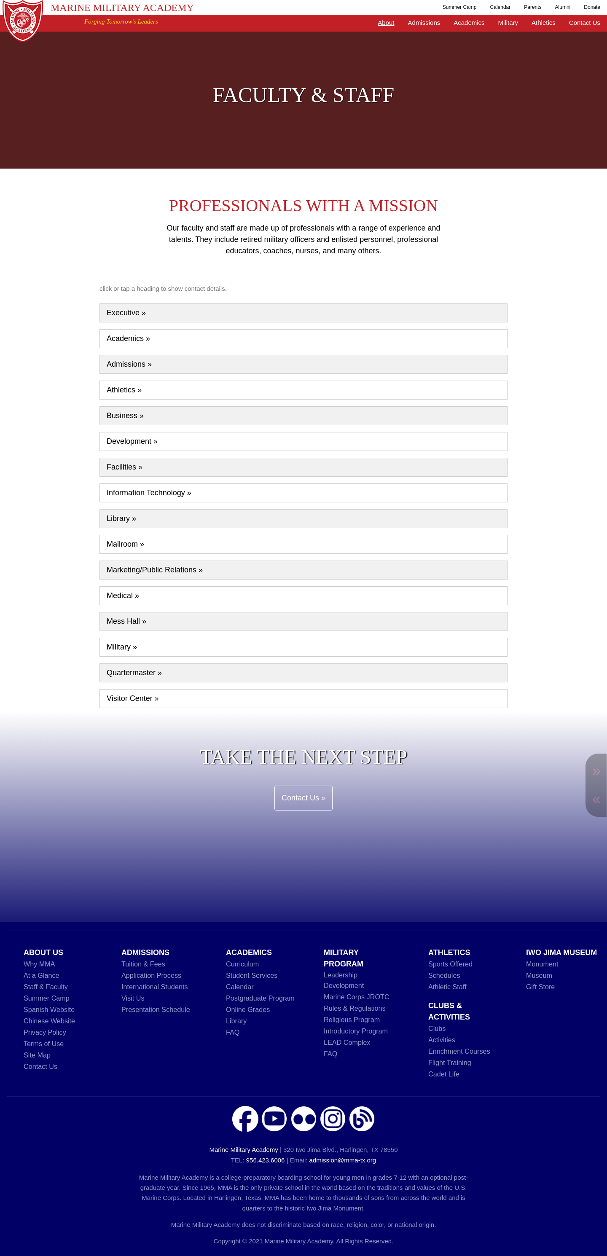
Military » (122, 647)
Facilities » (124, 467)
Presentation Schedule (155, 1009)
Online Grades (248, 1009)
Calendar (500, 7)
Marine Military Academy (122, 7)
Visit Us (133, 998)
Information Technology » (149, 492)
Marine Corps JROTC (356, 997)
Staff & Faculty (46, 986)
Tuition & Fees (143, 964)
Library (236, 1021)
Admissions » (129, 364)
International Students (154, 986)
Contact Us (584, 22)
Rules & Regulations (355, 1008)
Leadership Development (344, 980)
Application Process (151, 975)
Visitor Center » (133, 698)
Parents (532, 7)
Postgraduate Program (260, 998)
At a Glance (41, 975)
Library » (121, 518)
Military (508, 22)
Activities (441, 1040)
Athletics (544, 22)
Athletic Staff (447, 986)
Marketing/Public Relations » (155, 570)
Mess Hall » (126, 621)
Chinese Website (49, 1021)
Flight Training (449, 1062)
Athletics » (124, 390)
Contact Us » (303, 798)
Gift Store (540, 986)
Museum (539, 975)
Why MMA (39, 964)
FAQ (232, 1032)
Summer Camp (460, 7)
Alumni (563, 7)
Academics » (128, 338)
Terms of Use (44, 1043)
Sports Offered (450, 964)
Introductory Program (356, 1031)
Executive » (126, 313)
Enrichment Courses (459, 1051)
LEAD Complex (347, 1042)
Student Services (251, 975)
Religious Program (352, 1019)
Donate (592, 7)
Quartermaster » (134, 672)
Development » (132, 441)
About (386, 22)
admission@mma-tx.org (342, 1160)
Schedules (444, 975)
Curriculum (242, 964)
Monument (542, 964)
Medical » (123, 595)
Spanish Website (49, 1009)
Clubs (437, 1028)
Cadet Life (443, 1074)
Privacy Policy (45, 1032)
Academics (469, 22)
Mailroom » (125, 544)
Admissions (424, 22)
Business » (125, 415)
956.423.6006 (265, 1160)
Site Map (37, 1055)
